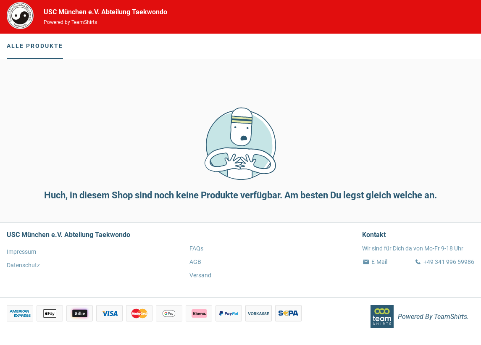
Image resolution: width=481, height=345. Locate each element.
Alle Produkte (35, 45)
